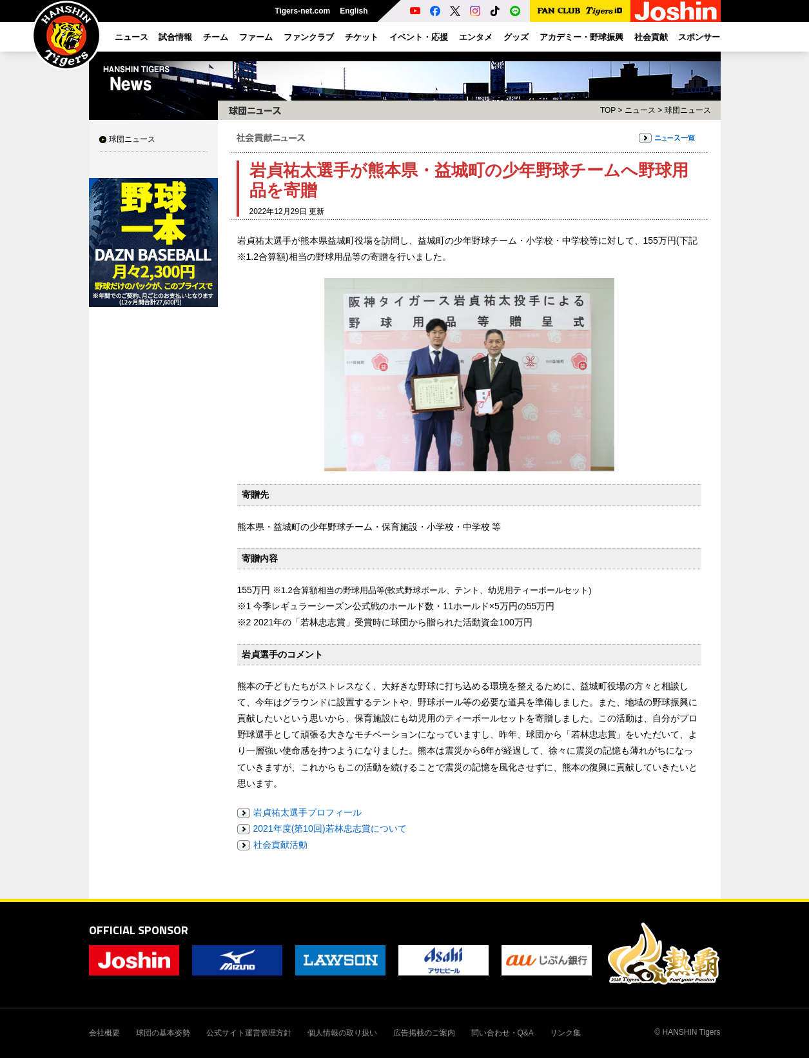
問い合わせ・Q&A (502, 1032)
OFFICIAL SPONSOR (138, 930)
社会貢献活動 (280, 844)
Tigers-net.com (302, 10)
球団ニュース (132, 139)
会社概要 (104, 1032)
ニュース (640, 110)
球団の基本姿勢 (163, 1032)
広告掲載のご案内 (424, 1032)
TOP (608, 110)
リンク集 (565, 1032)
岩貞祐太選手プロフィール (307, 812)
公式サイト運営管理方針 (248, 1032)
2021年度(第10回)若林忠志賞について (330, 828)
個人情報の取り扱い (342, 1032)
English (353, 10)
